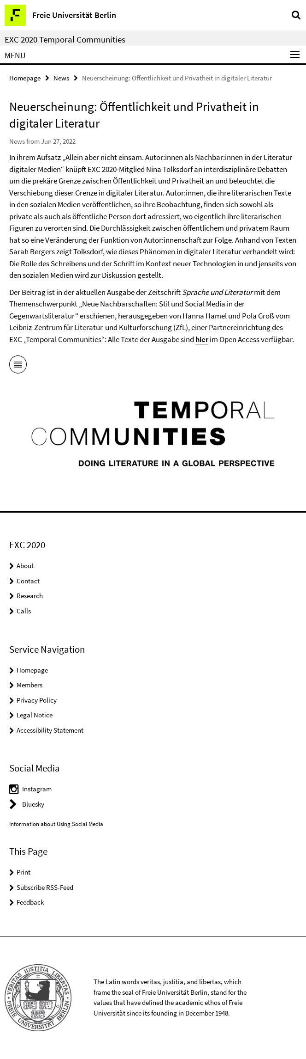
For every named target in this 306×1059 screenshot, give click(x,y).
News (61, 77)
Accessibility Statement (50, 730)
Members (29, 684)
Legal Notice (35, 714)
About (25, 565)
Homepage (25, 77)
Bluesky (33, 804)
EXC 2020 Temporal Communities (65, 39)
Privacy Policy (37, 700)
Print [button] (23, 872)
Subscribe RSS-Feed (45, 887)
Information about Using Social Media (56, 824)
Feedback (30, 902)
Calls (24, 610)
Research (30, 595)
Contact (28, 580)
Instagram (37, 788)
